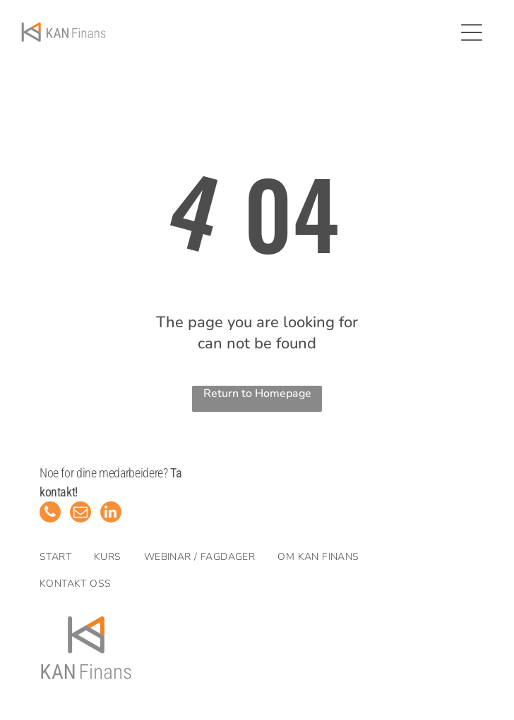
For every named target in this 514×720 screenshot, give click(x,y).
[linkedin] (110, 513)
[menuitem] (67, 556)
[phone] (50, 513)
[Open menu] (471, 32)
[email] (80, 513)
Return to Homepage (257, 393)
